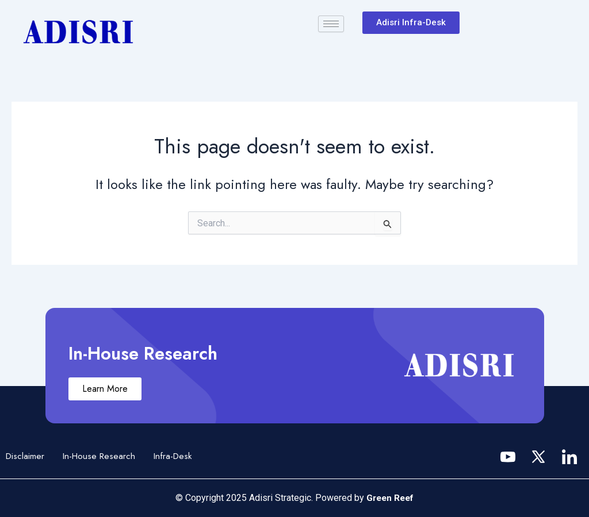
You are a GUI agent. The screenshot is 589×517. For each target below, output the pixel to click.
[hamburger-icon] (331, 24)
